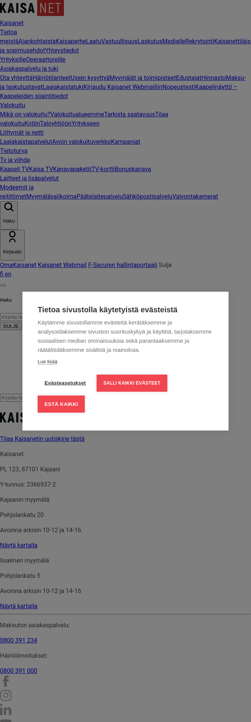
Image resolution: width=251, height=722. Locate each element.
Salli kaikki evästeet (131, 382)
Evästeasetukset (65, 382)
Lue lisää (47, 361)
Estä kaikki (61, 403)
